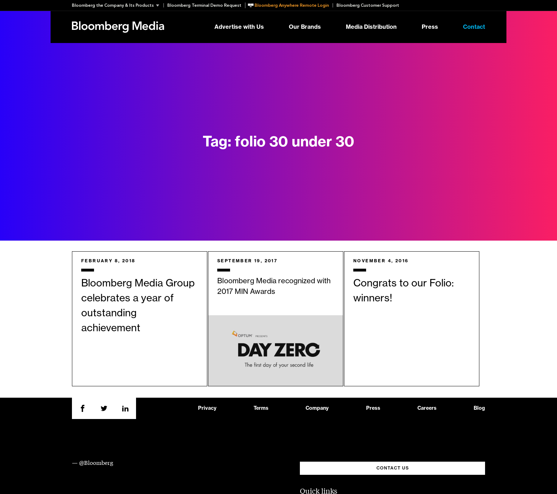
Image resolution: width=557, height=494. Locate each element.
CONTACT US (392, 468)
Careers (427, 408)
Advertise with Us (239, 27)
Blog (479, 408)
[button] (117, 5)
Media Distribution (371, 27)
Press (430, 27)
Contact (474, 27)
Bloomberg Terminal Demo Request (204, 5)
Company (317, 408)
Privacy (207, 408)
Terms (261, 408)
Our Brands (305, 27)
